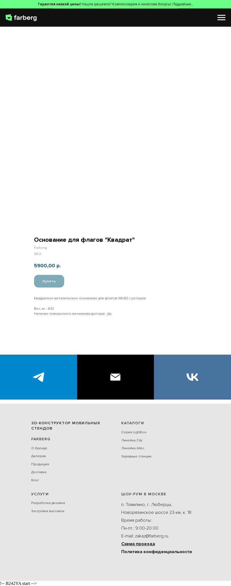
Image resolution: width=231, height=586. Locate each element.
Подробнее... (182, 4)
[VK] (192, 377)
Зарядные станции (136, 456)
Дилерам (38, 456)
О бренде (39, 448)
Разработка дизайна (48, 503)
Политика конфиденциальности (156, 552)
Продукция (40, 464)
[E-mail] (115, 377)
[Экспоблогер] (38, 377)
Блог (35, 480)
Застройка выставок (47, 511)
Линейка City (131, 440)
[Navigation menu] (221, 17)
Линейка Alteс (132, 448)
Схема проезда (138, 544)
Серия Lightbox (134, 432)
